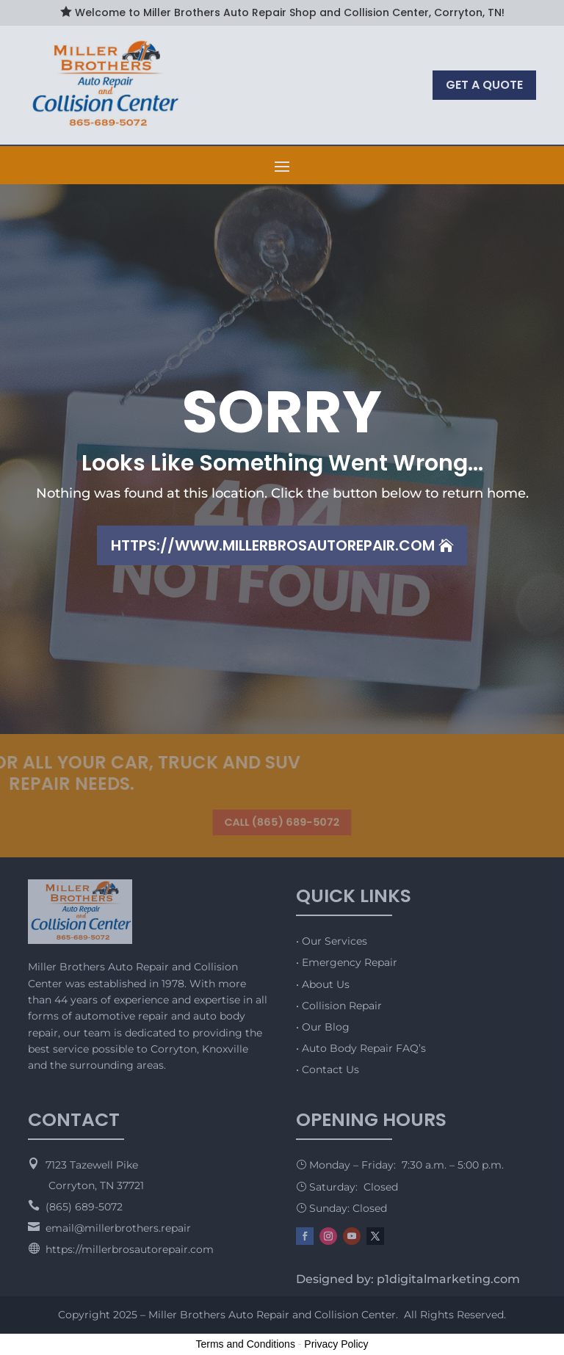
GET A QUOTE (484, 84)
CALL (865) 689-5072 (282, 822)
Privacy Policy (336, 1344)
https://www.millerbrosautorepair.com (273, 545)
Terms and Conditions (245, 1344)
